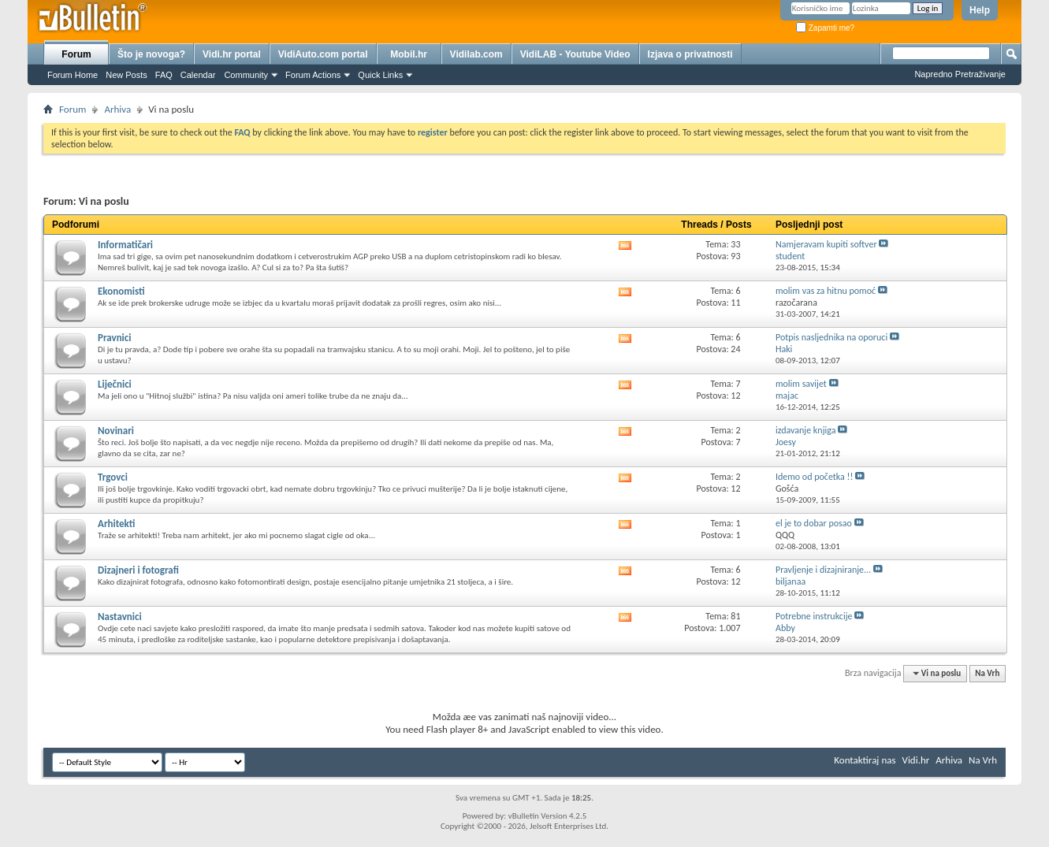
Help (979, 10)
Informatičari (125, 245)
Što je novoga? (151, 54)
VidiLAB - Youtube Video (575, 54)
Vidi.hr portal (232, 54)
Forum (76, 54)
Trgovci (113, 477)
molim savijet (801, 383)
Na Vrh (987, 673)
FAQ (164, 75)
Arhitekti (116, 523)
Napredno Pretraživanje (960, 74)
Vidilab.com (476, 54)
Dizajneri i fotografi (138, 570)
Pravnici (114, 338)
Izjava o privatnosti (690, 54)
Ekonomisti (121, 291)
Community (246, 75)
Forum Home (72, 75)
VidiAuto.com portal (323, 54)
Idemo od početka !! (814, 476)
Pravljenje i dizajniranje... (823, 569)
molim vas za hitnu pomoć (826, 290)
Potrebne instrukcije (814, 616)
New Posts (126, 75)
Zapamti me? (825, 28)
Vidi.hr (916, 760)
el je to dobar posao (814, 523)
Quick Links (380, 75)
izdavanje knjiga (806, 430)
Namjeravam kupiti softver (826, 244)
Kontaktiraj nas (864, 760)
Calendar (198, 75)
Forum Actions (312, 75)
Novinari (116, 431)
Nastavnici (120, 616)
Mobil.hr (408, 54)
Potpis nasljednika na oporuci (831, 337)
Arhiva (117, 109)
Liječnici (115, 384)
